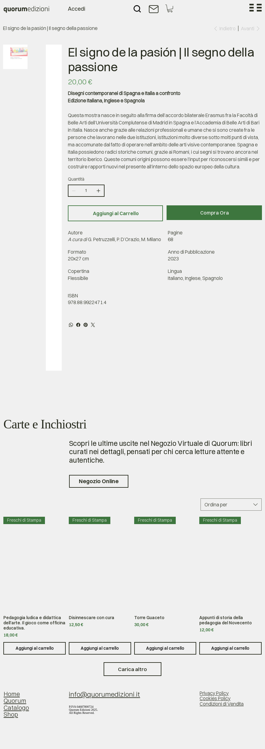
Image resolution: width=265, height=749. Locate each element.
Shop (11, 714)
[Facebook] (78, 325)
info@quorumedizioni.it (104, 694)
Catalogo (16, 707)
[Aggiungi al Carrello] (115, 213)
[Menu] (255, 7)
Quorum (15, 700)
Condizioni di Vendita (222, 704)
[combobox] (231, 504)
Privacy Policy (214, 693)
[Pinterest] (86, 325)
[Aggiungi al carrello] (34, 648)
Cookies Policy (215, 698)
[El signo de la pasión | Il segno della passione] (50, 28)
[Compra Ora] (214, 212)
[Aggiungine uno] (98, 191)
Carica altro (132, 669)
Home (12, 694)
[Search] (137, 8)
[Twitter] (93, 325)
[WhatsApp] (71, 325)
